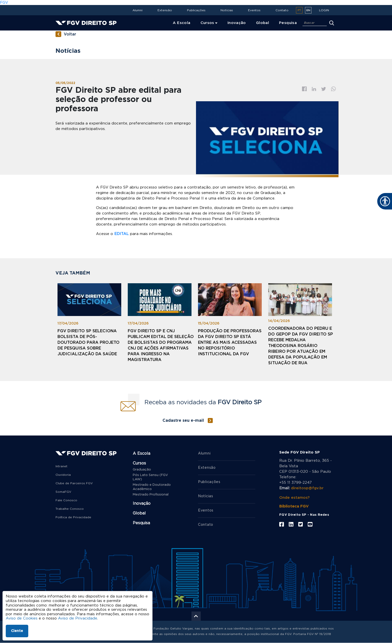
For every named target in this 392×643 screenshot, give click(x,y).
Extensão (165, 10)
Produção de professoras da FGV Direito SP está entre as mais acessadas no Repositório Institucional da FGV (230, 342)
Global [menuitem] (262, 23)
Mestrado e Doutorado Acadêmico (152, 487)
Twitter (323, 89)
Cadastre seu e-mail (183, 420)
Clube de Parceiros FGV (74, 483)
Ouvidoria (63, 474)
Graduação (142, 469)
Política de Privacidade (73, 517)
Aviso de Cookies (22, 618)
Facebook (304, 88)
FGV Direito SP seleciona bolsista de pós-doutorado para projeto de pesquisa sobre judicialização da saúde (89, 342)
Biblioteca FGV (293, 506)
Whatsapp (333, 88)
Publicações (196, 10)
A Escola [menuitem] (181, 23)
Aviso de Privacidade (77, 618)
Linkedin (314, 89)
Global (139, 513)
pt (299, 10)
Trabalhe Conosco (70, 508)
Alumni (137, 10)
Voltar (70, 34)
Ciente (17, 631)
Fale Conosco (66, 500)
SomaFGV (63, 491)
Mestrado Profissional (150, 494)
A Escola (141, 454)
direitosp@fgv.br (307, 488)
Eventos (254, 10)
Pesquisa (141, 523)
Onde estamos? (294, 498)
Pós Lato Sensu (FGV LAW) (150, 477)
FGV (4, 2)
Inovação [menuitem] (237, 23)
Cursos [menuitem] (207, 23)
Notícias (226, 10)
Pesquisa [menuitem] (288, 23)
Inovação (141, 504)
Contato (282, 10)
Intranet (62, 466)
